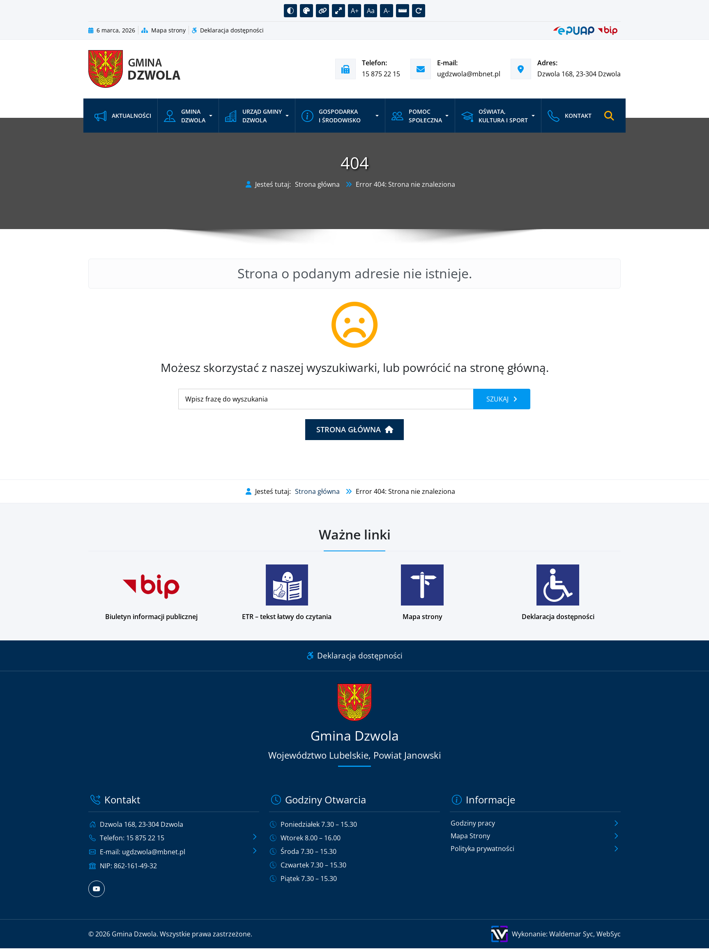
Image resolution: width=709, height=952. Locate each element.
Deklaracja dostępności (228, 30)
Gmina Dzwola (184, 115)
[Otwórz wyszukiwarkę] (609, 115)
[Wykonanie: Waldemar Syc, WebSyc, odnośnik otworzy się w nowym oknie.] (490, 933)
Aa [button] (371, 10)
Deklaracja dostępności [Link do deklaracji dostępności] (355, 655)
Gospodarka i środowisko (331, 115)
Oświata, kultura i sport (494, 115)
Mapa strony (163, 30)
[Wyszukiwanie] (326, 399)
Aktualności (122, 115)
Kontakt (570, 115)
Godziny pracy (473, 823)
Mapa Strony (470, 836)
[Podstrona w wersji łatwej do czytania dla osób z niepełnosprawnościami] (287, 593)
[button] (290, 10)
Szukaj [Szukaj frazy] (498, 399)
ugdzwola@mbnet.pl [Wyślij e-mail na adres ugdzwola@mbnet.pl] (468, 73)
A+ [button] (355, 10)
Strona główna (317, 184)
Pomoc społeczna (416, 115)
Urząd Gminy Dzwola (253, 115)
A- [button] (387, 10)
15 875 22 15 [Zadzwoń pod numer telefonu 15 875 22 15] (381, 73)
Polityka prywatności (482, 848)
